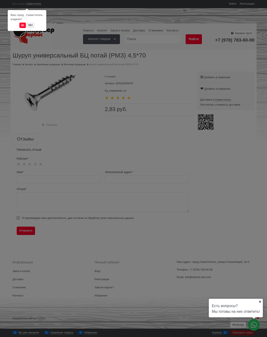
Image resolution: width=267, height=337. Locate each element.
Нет (30, 25)
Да (22, 25)
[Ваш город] (260, 302)
